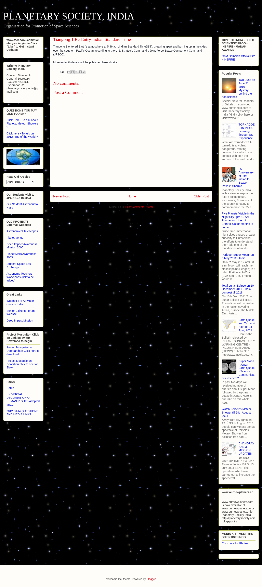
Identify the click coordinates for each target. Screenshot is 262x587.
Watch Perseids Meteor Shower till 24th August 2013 (236, 412)
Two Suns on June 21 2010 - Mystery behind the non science (238, 88)
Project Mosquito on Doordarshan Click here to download (23, 351)
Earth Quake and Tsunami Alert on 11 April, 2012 (247, 325)
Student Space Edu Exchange (18, 265)
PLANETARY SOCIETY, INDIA (68, 16)
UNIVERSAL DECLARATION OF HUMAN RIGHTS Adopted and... (23, 399)
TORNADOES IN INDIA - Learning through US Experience (247, 131)
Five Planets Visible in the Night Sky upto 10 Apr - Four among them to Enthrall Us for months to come (238, 220)
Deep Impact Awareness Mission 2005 (21, 246)
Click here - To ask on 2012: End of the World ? (22, 135)
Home (132, 196)
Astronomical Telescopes (22, 231)
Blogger (150, 579)
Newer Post (61, 196)
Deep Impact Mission (19, 320)
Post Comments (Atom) (139, 206)
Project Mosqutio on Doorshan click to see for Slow (22, 364)
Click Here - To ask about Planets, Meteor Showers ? (22, 123)
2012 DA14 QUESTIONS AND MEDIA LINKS (22, 412)
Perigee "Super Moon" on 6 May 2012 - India (238, 256)
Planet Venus (14, 237)
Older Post (201, 196)
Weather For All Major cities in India (20, 302)
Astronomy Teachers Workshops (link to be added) (20, 277)
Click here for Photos (235, 543)
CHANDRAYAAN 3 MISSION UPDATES (246, 448)
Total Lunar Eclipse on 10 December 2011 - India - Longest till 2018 (238, 289)
